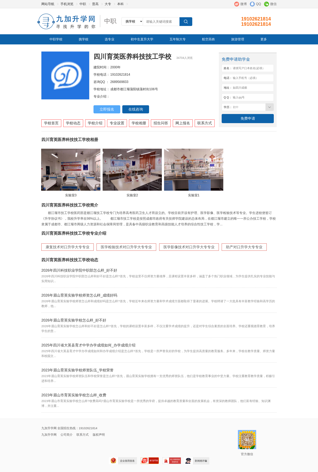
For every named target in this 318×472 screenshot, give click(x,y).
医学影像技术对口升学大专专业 (189, 247)
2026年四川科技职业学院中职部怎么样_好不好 (79, 270)
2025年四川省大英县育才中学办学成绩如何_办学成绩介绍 (88, 345)
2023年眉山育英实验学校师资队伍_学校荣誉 (77, 370)
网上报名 (182, 123)
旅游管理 (237, 39)
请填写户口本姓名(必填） (249, 68)
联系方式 (204, 123)
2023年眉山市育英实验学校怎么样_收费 (73, 395)
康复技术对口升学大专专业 (67, 247)
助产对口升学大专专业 (244, 247)
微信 (273, 4)
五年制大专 (178, 39)
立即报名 (107, 109)
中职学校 (55, 39)
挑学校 (83, 39)
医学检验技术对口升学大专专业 (126, 247)
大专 (108, 4)
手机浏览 (66, 4)
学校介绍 (95, 123)
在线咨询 (135, 109)
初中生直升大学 (142, 39)
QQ (258, 4)
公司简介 (66, 434)
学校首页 (51, 123)
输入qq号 (239, 97)
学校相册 (139, 123)
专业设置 (117, 123)
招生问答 (161, 123)
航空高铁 (208, 39)
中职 (83, 4)
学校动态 (73, 123)
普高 (95, 4)
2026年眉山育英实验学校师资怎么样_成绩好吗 (79, 295)
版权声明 (99, 434)
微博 (243, 4)
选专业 (109, 39)
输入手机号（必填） (245, 78)
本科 (120, 4)
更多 (263, 39)
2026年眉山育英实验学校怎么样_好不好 (73, 320)
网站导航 (47, 4)
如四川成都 (240, 87)
